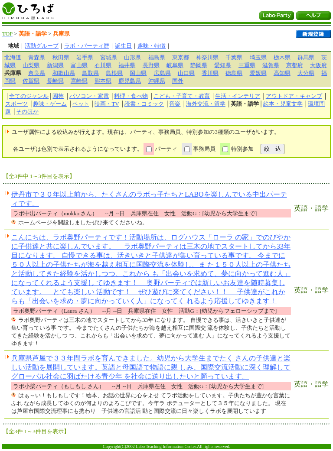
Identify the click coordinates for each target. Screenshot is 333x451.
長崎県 (55, 81)
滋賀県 (270, 65)
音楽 (174, 104)
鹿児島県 (129, 81)
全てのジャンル (29, 96)
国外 (177, 81)
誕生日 (123, 45)
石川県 (103, 65)
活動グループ (42, 45)
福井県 (126, 65)
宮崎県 (79, 81)
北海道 (12, 57)
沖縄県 (156, 81)
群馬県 (305, 57)
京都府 (294, 65)
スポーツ (16, 104)
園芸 (58, 96)
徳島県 (233, 73)
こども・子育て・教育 (181, 96)
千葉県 (233, 57)
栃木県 (282, 57)
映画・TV (107, 104)
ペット (80, 104)
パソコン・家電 (89, 96)
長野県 (151, 65)
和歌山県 (63, 73)
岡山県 (138, 73)
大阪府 (318, 65)
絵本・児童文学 (283, 104)
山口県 (186, 73)
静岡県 (198, 65)
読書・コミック (144, 104)
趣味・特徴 (151, 45)
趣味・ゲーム (50, 104)
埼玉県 (258, 57)
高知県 (282, 73)
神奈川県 (207, 57)
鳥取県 (90, 73)
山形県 (132, 57)
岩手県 (84, 57)
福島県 (156, 57)
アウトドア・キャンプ (294, 96)
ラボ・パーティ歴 (86, 45)
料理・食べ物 (131, 96)
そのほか (27, 111)
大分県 (305, 73)
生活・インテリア (237, 96)
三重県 (246, 65)
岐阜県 (174, 65)
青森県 (36, 57)
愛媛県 (258, 73)
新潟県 (55, 65)
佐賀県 (31, 81)
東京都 (180, 57)
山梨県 (31, 65)
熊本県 (103, 81)
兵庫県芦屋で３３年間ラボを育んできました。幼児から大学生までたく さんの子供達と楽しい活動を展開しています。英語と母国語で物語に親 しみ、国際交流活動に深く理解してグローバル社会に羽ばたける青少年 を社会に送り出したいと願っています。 (151, 367)
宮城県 (108, 57)
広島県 (162, 73)
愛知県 (222, 65)
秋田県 (60, 57)
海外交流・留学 (205, 104)
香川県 (210, 73)
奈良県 (36, 73)
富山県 (79, 65)
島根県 (114, 73)
